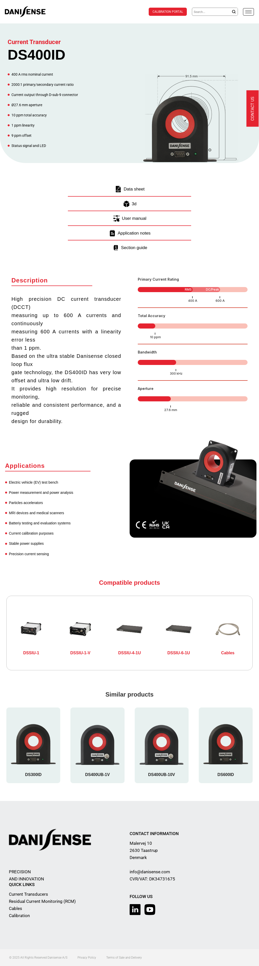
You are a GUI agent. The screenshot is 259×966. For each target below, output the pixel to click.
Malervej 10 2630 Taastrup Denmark (144, 850)
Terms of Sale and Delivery (124, 957)
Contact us (252, 109)
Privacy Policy (87, 957)
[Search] (234, 12)
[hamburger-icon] (248, 12)
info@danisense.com (150, 871)
